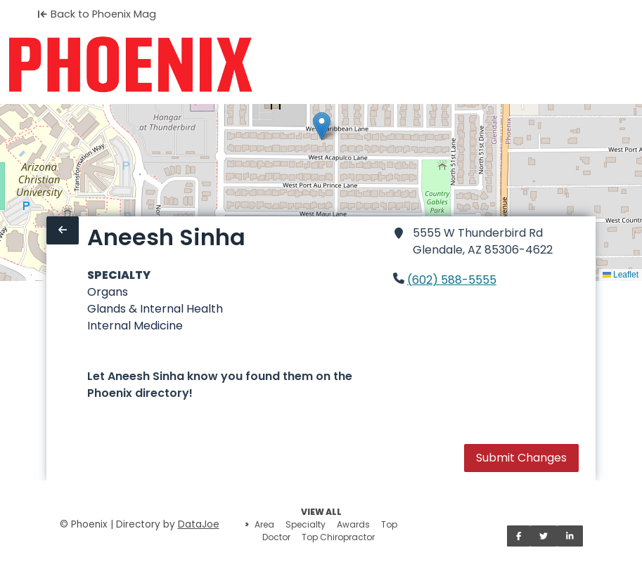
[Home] (130, 64)
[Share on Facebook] (519, 536)
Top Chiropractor (338, 537)
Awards (353, 524)
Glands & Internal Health (155, 309)
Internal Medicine (135, 326)
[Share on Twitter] (543, 536)
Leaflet (620, 275)
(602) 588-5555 (451, 280)
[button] (321, 126)
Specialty (305, 524)
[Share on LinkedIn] (570, 536)
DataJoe (198, 524)
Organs (107, 292)
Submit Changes (521, 458)
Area (264, 524)
